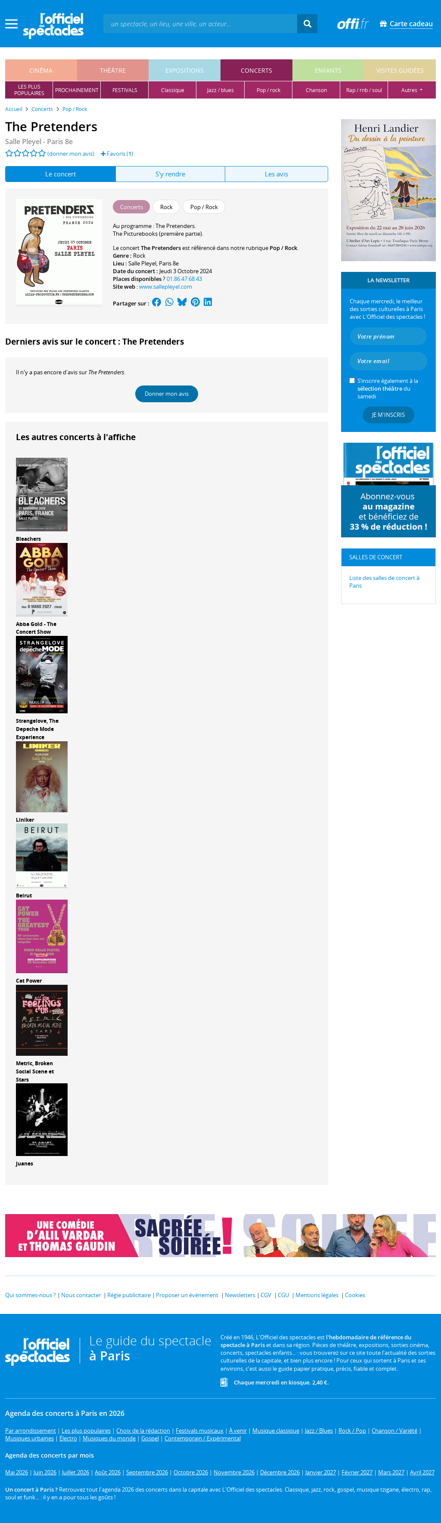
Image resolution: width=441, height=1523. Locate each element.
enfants (328, 70)
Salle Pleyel (142, 263)
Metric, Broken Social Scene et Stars (35, 1071)
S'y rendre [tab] (170, 174)
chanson (316, 90)
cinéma (41, 70)
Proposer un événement (187, 1295)
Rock (139, 255)
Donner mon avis (167, 394)
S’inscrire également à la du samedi (387, 388)
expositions (184, 70)
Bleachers (28, 539)
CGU (283, 1295)
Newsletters (240, 1295)
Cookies (355, 1295)
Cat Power (29, 980)
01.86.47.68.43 (184, 279)
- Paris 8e (39, 141)
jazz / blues (220, 90)
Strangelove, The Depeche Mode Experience (37, 729)
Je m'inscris (388, 415)
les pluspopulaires (29, 90)
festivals (124, 90)
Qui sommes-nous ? (30, 1295)
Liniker (25, 819)
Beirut (24, 895)
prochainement (77, 90)
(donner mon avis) (70, 153)
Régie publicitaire (129, 1295)
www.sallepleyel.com (165, 286)
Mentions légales (317, 1295)
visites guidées (400, 70)
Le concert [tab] (60, 174)
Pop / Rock (283, 248)
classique (172, 90)
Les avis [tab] (276, 174)
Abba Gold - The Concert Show (36, 628)
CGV (266, 1295)
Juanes (24, 1163)
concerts (256, 70)
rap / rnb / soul (364, 90)
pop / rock (268, 90)
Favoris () (117, 153)
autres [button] (410, 90)
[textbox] (200, 23)
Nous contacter (81, 1295)
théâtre (113, 70)
